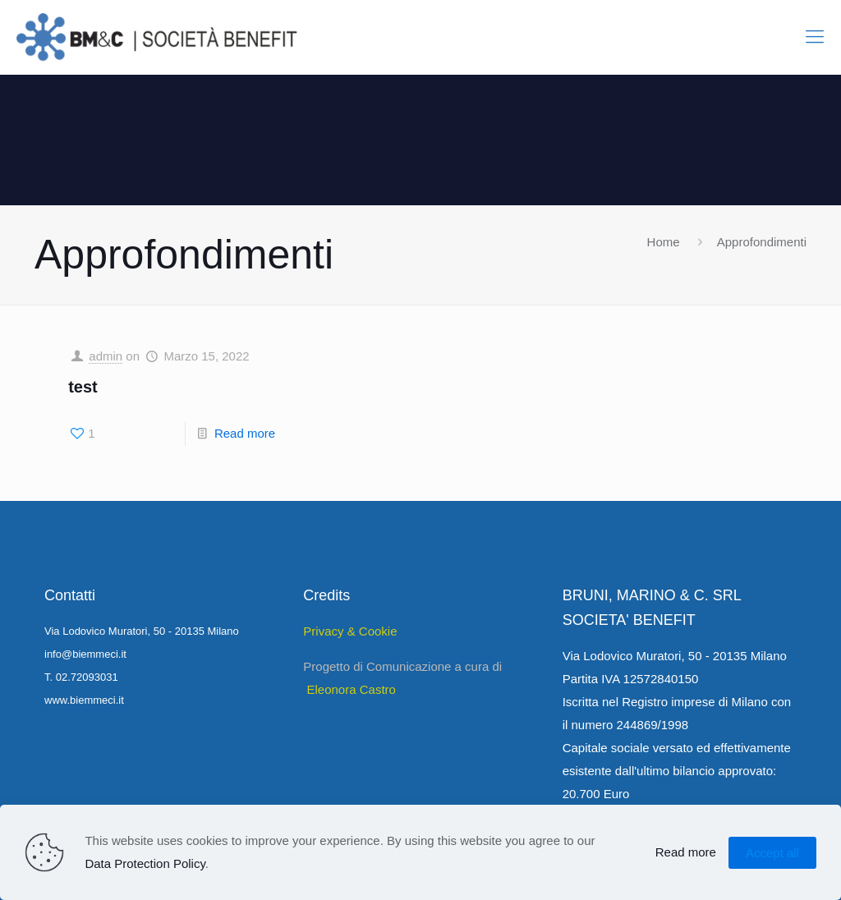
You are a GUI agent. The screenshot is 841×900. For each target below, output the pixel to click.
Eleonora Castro (351, 689)
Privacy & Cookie (350, 631)
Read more (244, 433)
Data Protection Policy (145, 863)
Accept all (772, 853)
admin (105, 356)
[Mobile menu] (815, 37)
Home (663, 242)
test (83, 387)
